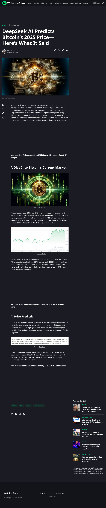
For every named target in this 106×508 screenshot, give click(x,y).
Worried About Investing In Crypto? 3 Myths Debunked (92, 459)
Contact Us (43, 494)
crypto (28, 406)
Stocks (84, 405)
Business (84, 417)
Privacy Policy (53, 496)
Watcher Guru (11, 493)
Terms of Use (60, 494)
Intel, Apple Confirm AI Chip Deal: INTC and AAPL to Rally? (92, 422)
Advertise (51, 494)
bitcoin (14, 406)
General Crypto (87, 454)
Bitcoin (4, 25)
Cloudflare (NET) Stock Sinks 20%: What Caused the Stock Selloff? (91, 410)
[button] (96, 3)
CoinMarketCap (41, 254)
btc (21, 406)
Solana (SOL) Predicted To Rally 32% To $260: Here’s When (42, 366)
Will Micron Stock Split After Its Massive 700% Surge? (91, 447)
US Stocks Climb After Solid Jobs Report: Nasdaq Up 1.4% (92, 434)
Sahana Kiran (11, 50)
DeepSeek (42, 347)
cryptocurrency (38, 406)
